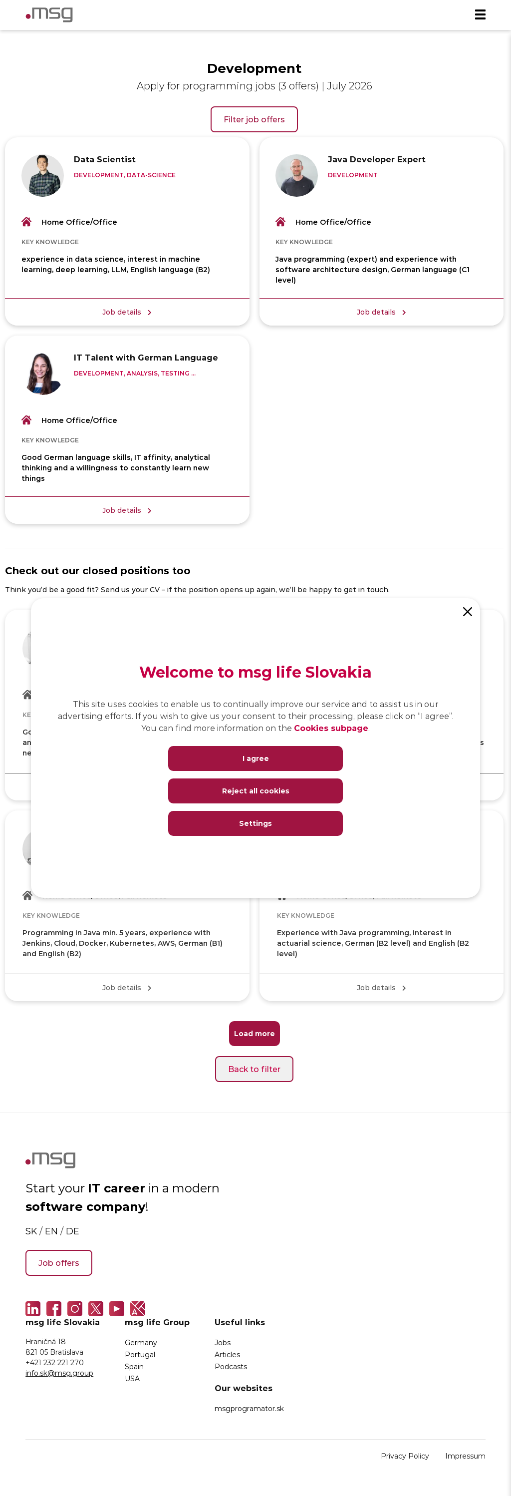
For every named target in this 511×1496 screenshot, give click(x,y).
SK (31, 1236)
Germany (141, 1347)
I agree (256, 758)
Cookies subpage (331, 728)
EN (51, 1236)
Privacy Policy (405, 1461)
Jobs (223, 1347)
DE (72, 1236)
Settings (255, 823)
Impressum (465, 1461)
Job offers (58, 1267)
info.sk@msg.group (59, 1378)
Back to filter (254, 1074)
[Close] (467, 610)
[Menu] (480, 14)
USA (132, 1383)
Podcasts (231, 1371)
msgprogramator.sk (249, 1413)
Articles (227, 1359)
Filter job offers (254, 119)
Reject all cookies (255, 790)
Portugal (140, 1359)
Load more (254, 1038)
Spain (134, 1371)
